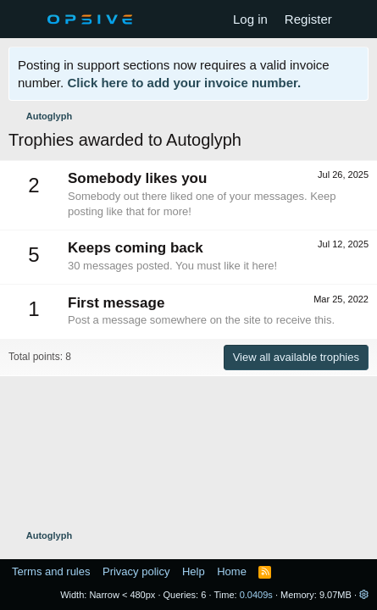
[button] (364, 595)
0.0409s (256, 595)
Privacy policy (136, 571)
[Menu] (23, 19)
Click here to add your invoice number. (184, 82)
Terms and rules (51, 571)
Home (232, 571)
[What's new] (357, 19)
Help (193, 571)
